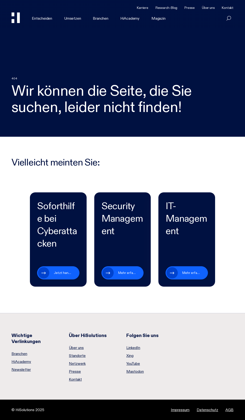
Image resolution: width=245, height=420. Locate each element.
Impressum (180, 410)
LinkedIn (133, 348)
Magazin (158, 18)
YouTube (133, 363)
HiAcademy (129, 18)
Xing (130, 356)
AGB (229, 410)
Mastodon (135, 371)
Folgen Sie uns (142, 335)
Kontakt (228, 8)
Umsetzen (72, 18)
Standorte (77, 356)
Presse (189, 8)
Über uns (208, 8)
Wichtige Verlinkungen (26, 338)
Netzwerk (77, 363)
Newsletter (21, 369)
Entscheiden (42, 18)
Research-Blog (166, 8)
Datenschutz (207, 410)
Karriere (142, 8)
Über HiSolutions (88, 335)
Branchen (100, 18)
